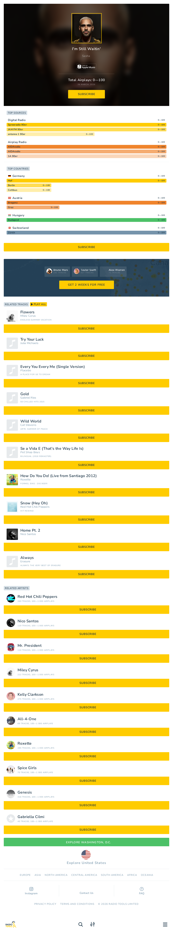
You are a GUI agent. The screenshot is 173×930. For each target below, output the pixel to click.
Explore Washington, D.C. (86, 842)
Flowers (27, 312)
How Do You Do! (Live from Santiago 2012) (58, 476)
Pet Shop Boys (30, 452)
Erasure (25, 561)
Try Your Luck (32, 339)
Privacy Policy (45, 904)
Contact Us (87, 891)
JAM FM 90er (15, 129)
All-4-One (27, 719)
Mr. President (30, 646)
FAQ (142, 891)
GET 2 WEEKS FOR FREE (86, 285)
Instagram (31, 891)
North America (56, 875)
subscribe (86, 94)
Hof (10, 180)
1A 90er (13, 156)
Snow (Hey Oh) (34, 503)
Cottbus (12, 190)
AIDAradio (14, 146)
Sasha (86, 56)
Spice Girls (27, 768)
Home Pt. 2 (30, 530)
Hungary (18, 215)
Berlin (11, 185)
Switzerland (20, 228)
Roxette (25, 480)
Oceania (147, 875)
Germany (18, 176)
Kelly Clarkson (31, 694)
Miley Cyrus (28, 316)
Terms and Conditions (77, 904)
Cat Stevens (28, 425)
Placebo (25, 370)
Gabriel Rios (28, 398)
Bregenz (13, 202)
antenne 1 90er (16, 134)
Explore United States (86, 857)
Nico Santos (28, 534)
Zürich (11, 232)
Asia (38, 875)
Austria (17, 198)
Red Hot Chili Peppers (34, 507)
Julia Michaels (29, 343)
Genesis (25, 792)
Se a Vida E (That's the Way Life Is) (52, 449)
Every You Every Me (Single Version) (52, 367)
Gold (24, 394)
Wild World (30, 421)
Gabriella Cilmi (31, 817)
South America (112, 875)
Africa (132, 875)
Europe (25, 875)
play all (38, 304)
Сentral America (84, 875)
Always (27, 558)
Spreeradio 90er (17, 124)
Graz (10, 207)
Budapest (13, 220)
